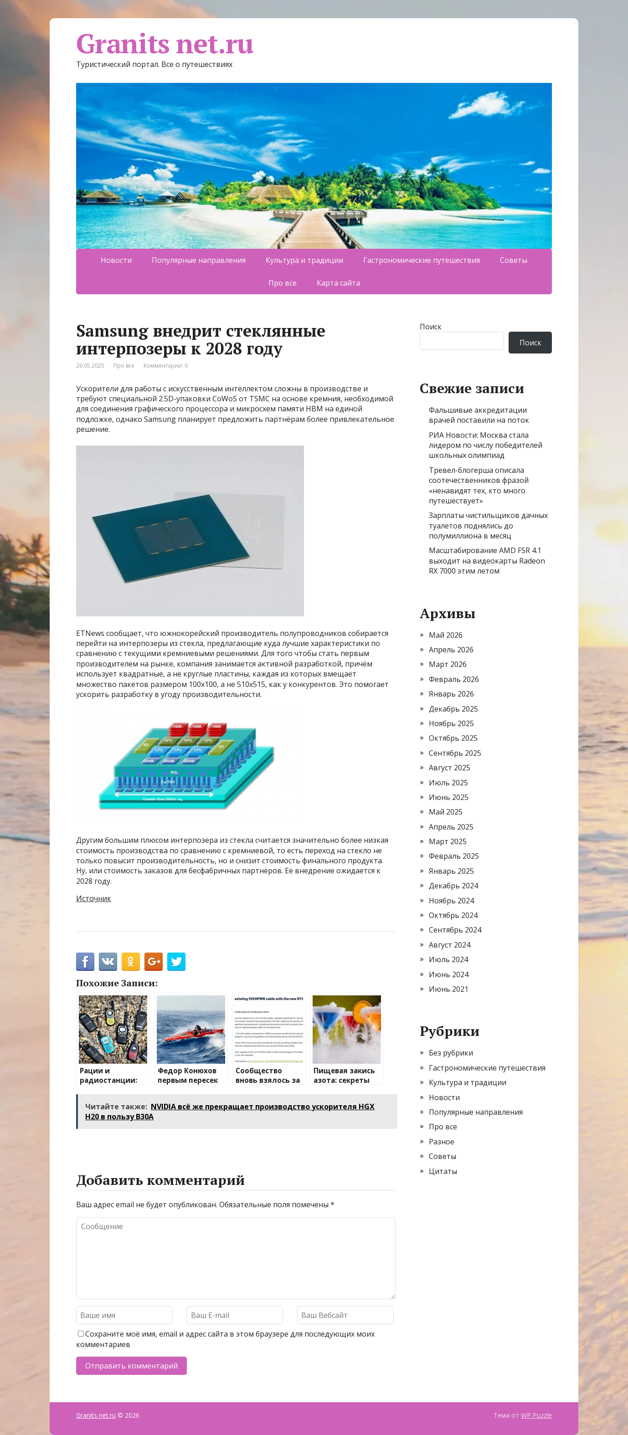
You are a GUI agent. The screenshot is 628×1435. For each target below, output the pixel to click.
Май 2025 (446, 812)
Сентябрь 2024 (455, 930)
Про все (282, 283)
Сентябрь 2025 (455, 753)
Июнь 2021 (448, 989)
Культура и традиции (304, 260)
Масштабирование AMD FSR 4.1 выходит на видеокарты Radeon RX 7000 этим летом (487, 560)
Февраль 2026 (454, 679)
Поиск (431, 327)
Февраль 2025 (454, 856)
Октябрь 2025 (453, 738)
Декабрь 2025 (453, 709)
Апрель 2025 (451, 827)
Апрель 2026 (451, 650)
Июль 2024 (448, 959)
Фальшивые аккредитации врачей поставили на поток (479, 415)
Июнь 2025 (448, 797)
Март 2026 (448, 664)
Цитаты (443, 1171)
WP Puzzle (536, 1415)
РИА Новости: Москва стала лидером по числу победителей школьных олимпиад (485, 445)
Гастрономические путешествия (421, 260)
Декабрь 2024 (453, 886)
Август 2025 (449, 768)
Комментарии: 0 (166, 365)
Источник (93, 898)
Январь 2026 (451, 694)
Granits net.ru (164, 43)
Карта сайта (338, 283)
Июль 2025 (448, 783)
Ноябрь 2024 (451, 901)
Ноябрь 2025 (451, 723)
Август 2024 (449, 945)
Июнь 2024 (448, 974)
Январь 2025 (451, 871)
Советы (513, 260)
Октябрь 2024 (453, 915)
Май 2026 (446, 635)
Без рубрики (451, 1053)
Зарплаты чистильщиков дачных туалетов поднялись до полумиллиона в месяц (488, 525)
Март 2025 (448, 841)
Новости (116, 260)
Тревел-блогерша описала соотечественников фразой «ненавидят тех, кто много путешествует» (479, 485)
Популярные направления (199, 260)
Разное (441, 1142)
